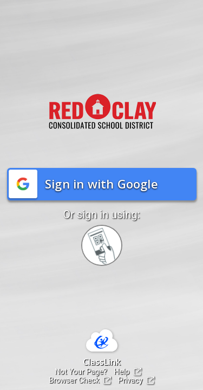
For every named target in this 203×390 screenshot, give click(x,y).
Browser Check (80, 380)
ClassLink (102, 362)
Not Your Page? (81, 371)
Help (127, 371)
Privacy (136, 380)
